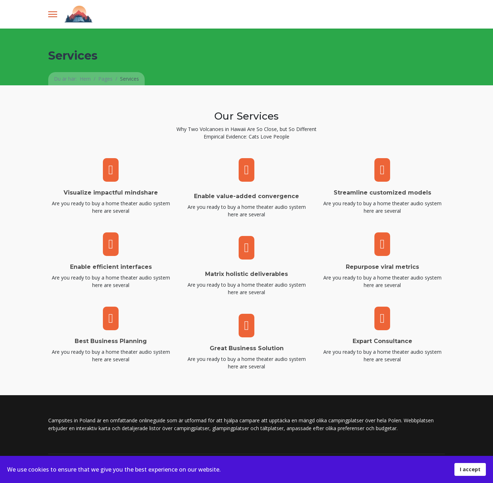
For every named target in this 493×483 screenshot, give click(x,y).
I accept (470, 469)
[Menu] (52, 14)
